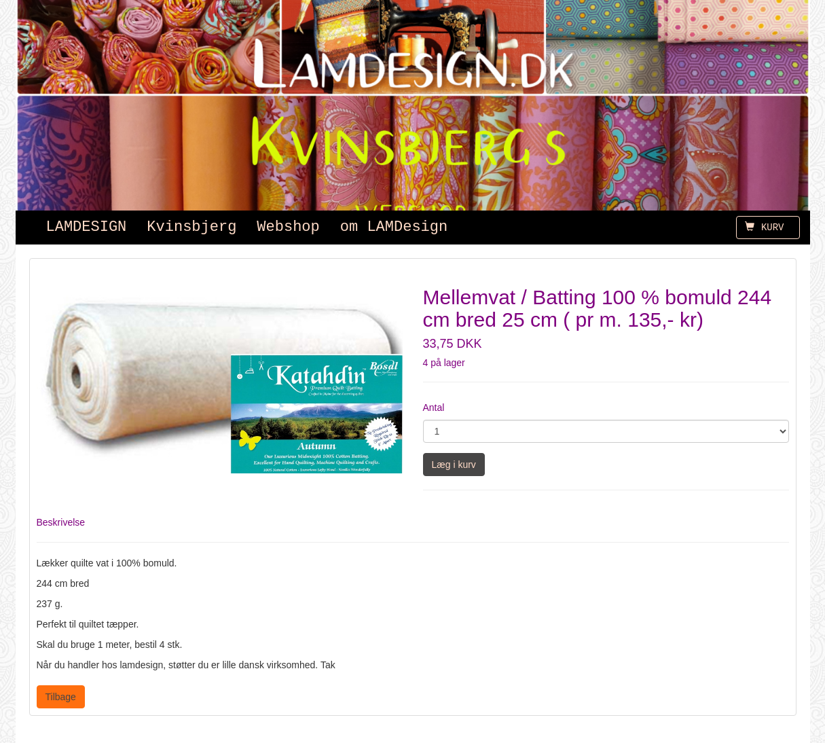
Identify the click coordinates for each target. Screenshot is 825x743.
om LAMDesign (393, 227)
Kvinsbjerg (191, 227)
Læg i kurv (454, 464)
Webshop (288, 227)
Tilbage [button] (60, 696)
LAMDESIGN (86, 227)
